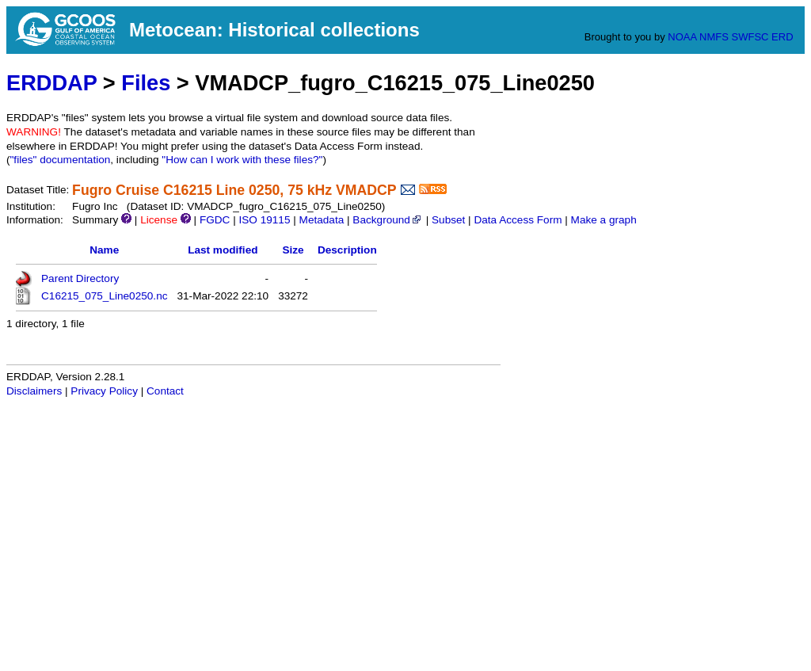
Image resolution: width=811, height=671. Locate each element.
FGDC (215, 220)
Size (292, 250)
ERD (782, 37)
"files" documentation (60, 160)
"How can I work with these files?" (242, 160)
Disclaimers (34, 391)
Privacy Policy (104, 391)
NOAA (682, 37)
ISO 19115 (264, 220)
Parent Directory (80, 278)
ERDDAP (51, 83)
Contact (165, 391)
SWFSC (750, 37)
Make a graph (604, 220)
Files (145, 83)
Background (387, 220)
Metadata (322, 220)
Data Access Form (518, 220)
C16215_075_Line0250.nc (104, 296)
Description (347, 250)
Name (104, 250)
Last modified (222, 250)
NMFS (714, 37)
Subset (448, 220)
